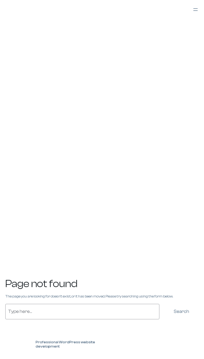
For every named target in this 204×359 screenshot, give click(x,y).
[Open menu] (195, 9)
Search (181, 311)
